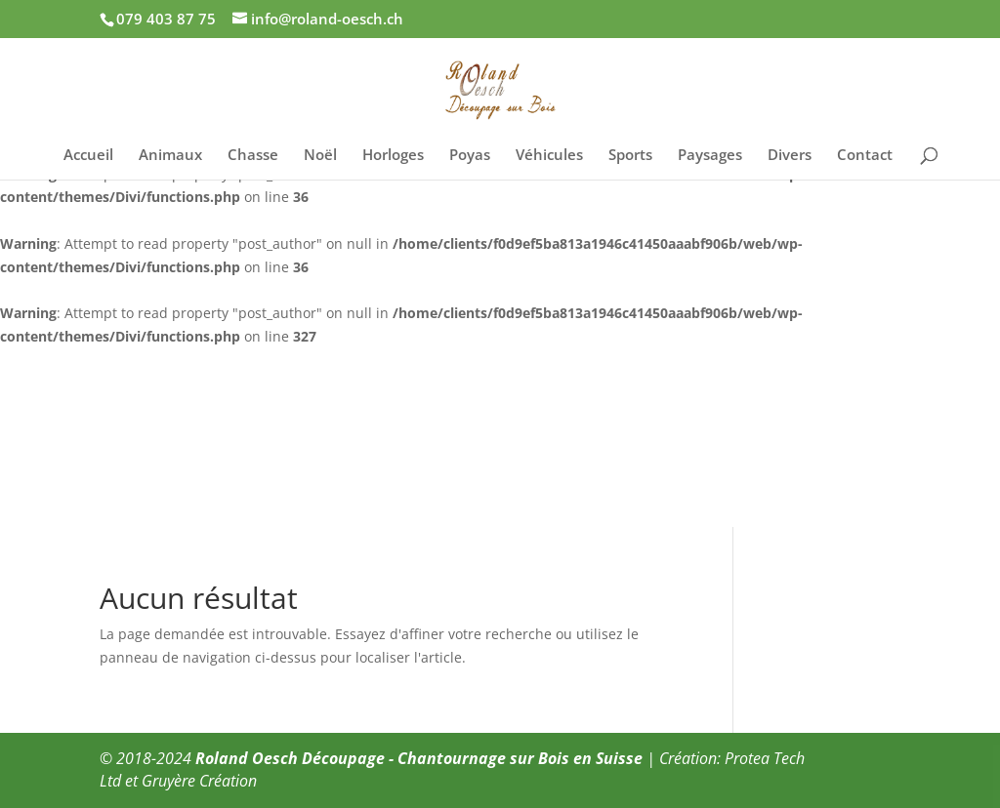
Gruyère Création (199, 780)
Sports (630, 155)
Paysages (710, 155)
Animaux (170, 155)
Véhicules (549, 155)
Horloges (393, 155)
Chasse (253, 155)
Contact (865, 155)
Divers (790, 155)
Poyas (469, 155)
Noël (320, 155)
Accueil (88, 155)
